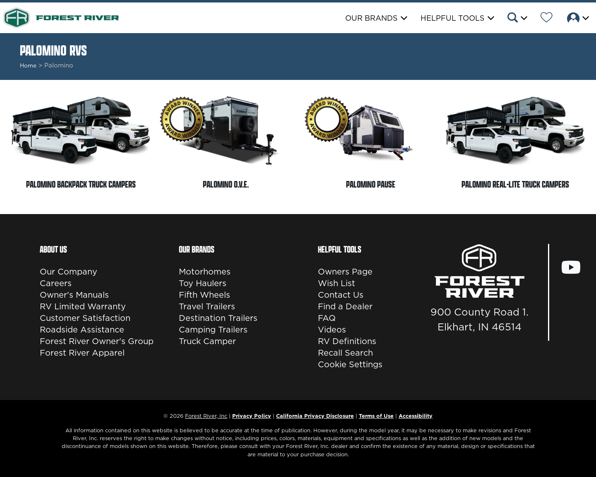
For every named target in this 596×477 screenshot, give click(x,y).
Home (28, 65)
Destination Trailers (218, 318)
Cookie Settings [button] (350, 364)
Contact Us (340, 295)
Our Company (68, 271)
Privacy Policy (251, 415)
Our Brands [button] (371, 18)
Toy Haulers (202, 283)
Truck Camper (207, 341)
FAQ (327, 318)
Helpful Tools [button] (453, 18)
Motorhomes (205, 271)
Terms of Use (376, 415)
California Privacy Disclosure (315, 415)
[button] (516, 18)
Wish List (336, 283)
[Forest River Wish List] (546, 18)
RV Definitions (347, 341)
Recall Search (345, 353)
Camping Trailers (213, 329)
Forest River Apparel (82, 353)
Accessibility (416, 415)
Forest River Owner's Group (97, 341)
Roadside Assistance (82, 329)
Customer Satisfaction (85, 318)
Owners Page (345, 271)
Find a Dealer (345, 306)
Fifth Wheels (204, 295)
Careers (56, 283)
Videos (332, 329)
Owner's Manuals (74, 295)
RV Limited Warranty (83, 306)
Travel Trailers (207, 306)
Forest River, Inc (206, 415)
